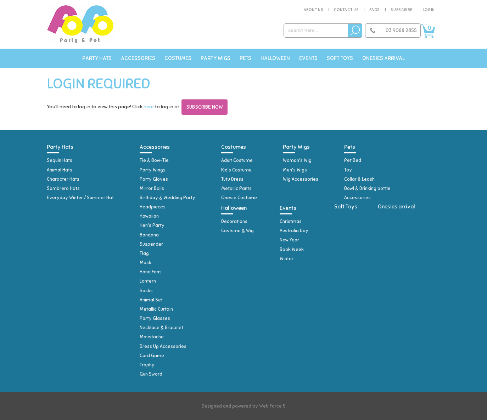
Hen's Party (152, 225)
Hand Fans (151, 272)
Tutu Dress (232, 179)
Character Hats (63, 179)
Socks (146, 291)
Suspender (151, 244)
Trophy (147, 365)
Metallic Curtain (156, 309)
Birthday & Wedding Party (167, 198)
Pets (245, 58)
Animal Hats (59, 170)
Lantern (148, 281)
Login (429, 9)
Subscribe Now (204, 107)
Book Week (292, 249)
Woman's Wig (297, 160)
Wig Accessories (300, 179)
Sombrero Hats (63, 188)
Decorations (234, 221)
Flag (144, 253)
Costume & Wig (237, 231)
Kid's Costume (236, 170)
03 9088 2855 (401, 30)
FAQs (374, 9)
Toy (348, 170)
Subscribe (401, 9)
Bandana (149, 235)
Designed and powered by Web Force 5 (244, 406)
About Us (314, 9)
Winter (286, 259)
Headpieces (153, 207)
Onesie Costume (239, 198)
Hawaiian (149, 216)
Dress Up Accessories (163, 346)
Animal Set (151, 300)
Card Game (152, 356)
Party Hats (97, 58)
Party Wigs (215, 58)
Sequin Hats (59, 160)
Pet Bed (352, 160)
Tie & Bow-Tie (154, 160)
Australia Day (294, 231)
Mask (145, 263)
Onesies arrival (383, 58)
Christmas (291, 221)
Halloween (275, 58)
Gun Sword (151, 374)
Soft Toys (340, 58)
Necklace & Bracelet (161, 328)
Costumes (177, 58)
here (149, 107)
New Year (289, 240)
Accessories (138, 58)
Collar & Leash (359, 179)
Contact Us (346, 9)
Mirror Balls (152, 188)
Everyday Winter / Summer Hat (80, 198)
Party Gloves (154, 179)
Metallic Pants (236, 188)
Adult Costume (237, 160)
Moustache (152, 337)
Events (308, 58)
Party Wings (153, 170)
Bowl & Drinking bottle (367, 188)
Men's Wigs (295, 170)
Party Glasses (155, 318)
